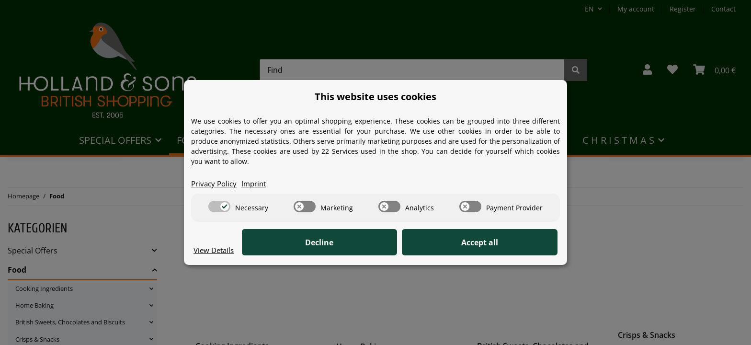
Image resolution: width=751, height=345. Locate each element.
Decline (409, 243)
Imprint (258, 183)
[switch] (219, 207)
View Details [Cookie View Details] (215, 250)
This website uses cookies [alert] (375, 96)
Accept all (509, 243)
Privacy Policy (215, 183)
